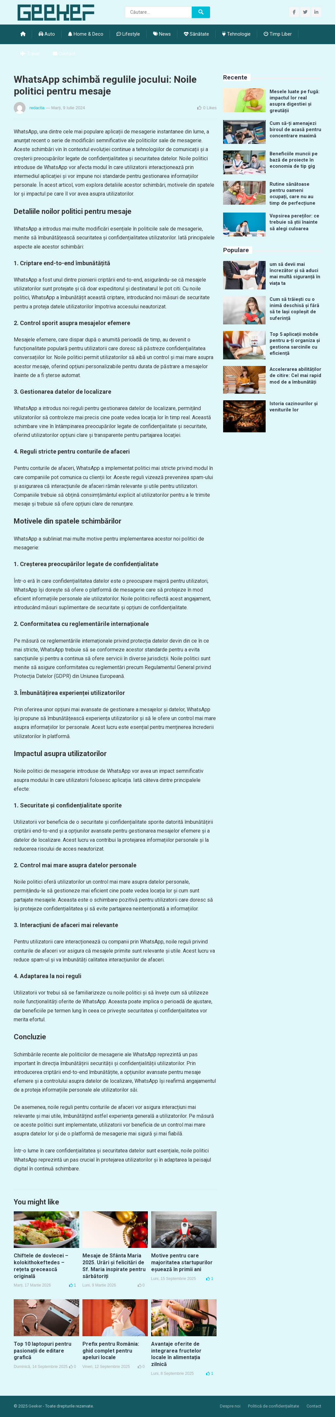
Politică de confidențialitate (273, 1406)
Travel (30, 54)
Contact (64, 54)
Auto (47, 34)
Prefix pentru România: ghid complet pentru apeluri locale (110, 1351)
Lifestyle (128, 34)
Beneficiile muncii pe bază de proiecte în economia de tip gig (294, 160)
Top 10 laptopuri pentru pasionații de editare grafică (42, 1351)
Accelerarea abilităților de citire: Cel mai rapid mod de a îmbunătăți (295, 376)
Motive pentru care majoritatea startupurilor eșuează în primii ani (182, 1262)
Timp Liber (278, 34)
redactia (36, 107)
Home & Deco (85, 34)
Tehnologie (236, 34)
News (162, 34)
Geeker (35, 1406)
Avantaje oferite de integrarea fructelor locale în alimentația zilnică (176, 1354)
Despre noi (230, 1406)
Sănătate (196, 34)
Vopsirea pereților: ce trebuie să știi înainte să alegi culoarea (294, 222)
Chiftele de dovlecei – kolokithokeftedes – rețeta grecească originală (41, 1266)
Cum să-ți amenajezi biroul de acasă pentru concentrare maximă (295, 130)
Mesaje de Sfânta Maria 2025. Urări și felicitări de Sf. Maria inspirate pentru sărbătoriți (114, 1266)
